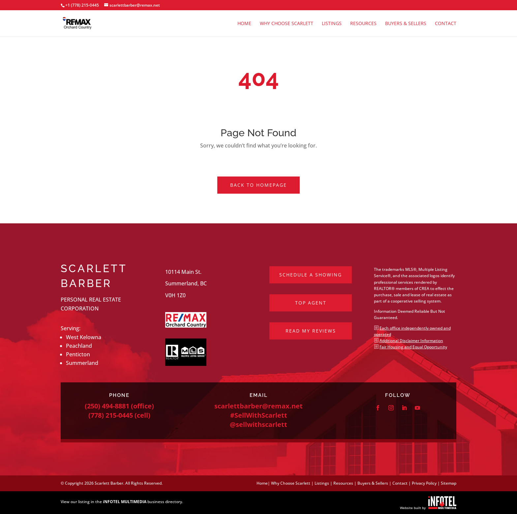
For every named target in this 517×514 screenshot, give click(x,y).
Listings (332, 23)
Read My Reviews (311, 331)
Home (244, 23)
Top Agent (310, 303)
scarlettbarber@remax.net (258, 406)
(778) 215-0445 (110, 415)
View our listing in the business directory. (122, 501)
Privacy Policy (424, 483)
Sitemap (448, 483)
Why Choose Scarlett (286, 23)
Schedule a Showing (310, 275)
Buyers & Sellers (405, 23)
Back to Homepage (258, 185)
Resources (363, 23)
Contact (445, 23)
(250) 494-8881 (107, 406)
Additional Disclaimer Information (411, 340)
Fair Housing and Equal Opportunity (413, 347)
